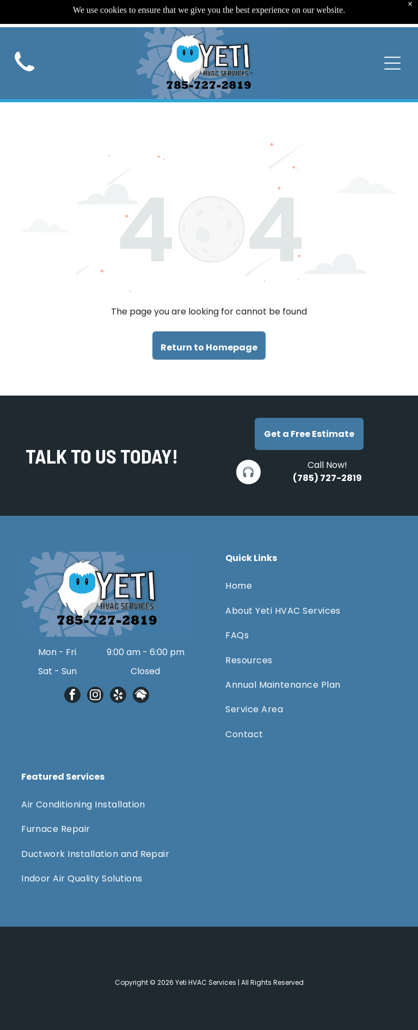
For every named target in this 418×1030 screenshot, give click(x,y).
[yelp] (118, 696)
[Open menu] (392, 38)
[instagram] (95, 696)
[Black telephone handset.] (24, 49)
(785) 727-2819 (327, 478)
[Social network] (141, 696)
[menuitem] (311, 585)
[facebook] (72, 696)
